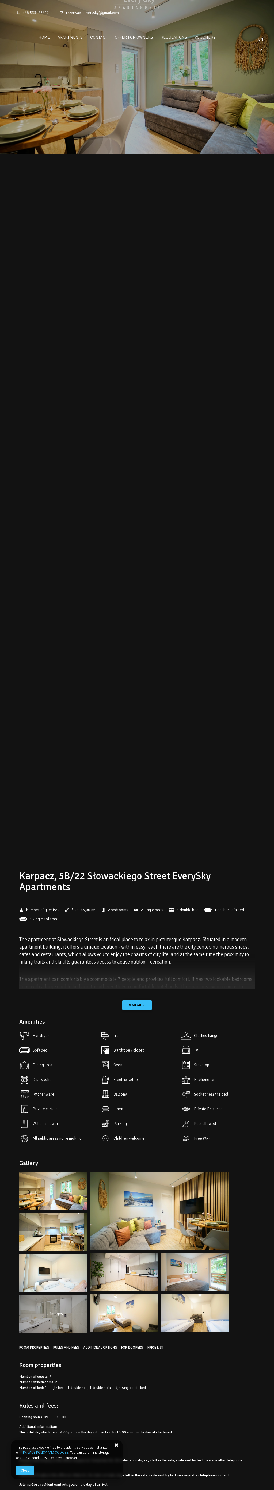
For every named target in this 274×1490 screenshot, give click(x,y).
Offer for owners (144, 37)
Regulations (184, 37)
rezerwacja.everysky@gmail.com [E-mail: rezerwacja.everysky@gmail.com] (92, 12)
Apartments (80, 37)
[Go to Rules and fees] (67, 1349)
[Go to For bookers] (133, 1349)
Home (54, 37)
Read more (137, 1005)
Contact (108, 37)
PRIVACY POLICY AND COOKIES (45, 1453)
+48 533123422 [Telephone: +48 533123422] (36, 12)
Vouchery (215, 37)
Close (25, 1470)
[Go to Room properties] (35, 1349)
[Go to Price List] (156, 1349)
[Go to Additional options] (101, 1349)
